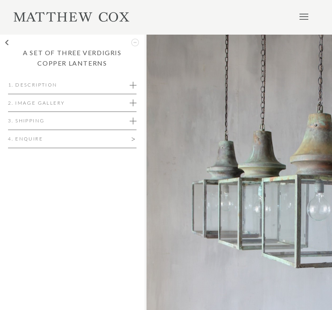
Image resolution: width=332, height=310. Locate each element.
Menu (304, 16)
